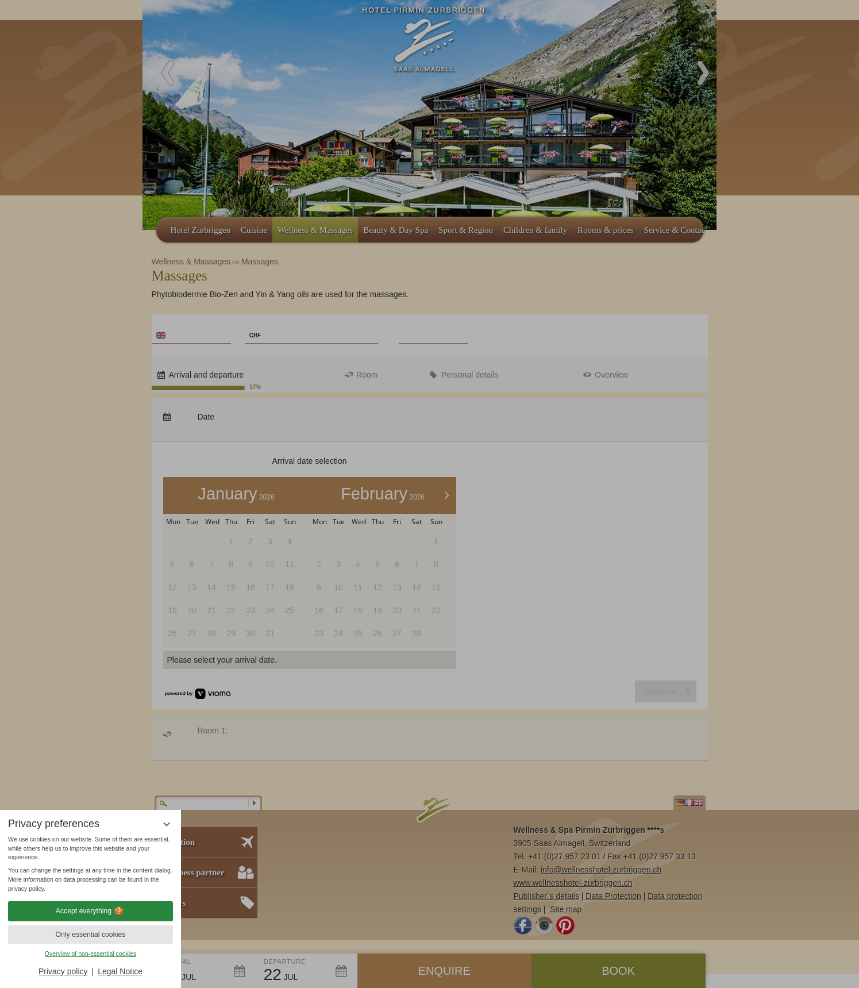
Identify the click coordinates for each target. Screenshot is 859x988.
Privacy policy (63, 971)
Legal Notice (120, 971)
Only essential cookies (91, 935)
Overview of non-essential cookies (90, 953)
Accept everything (90, 911)
